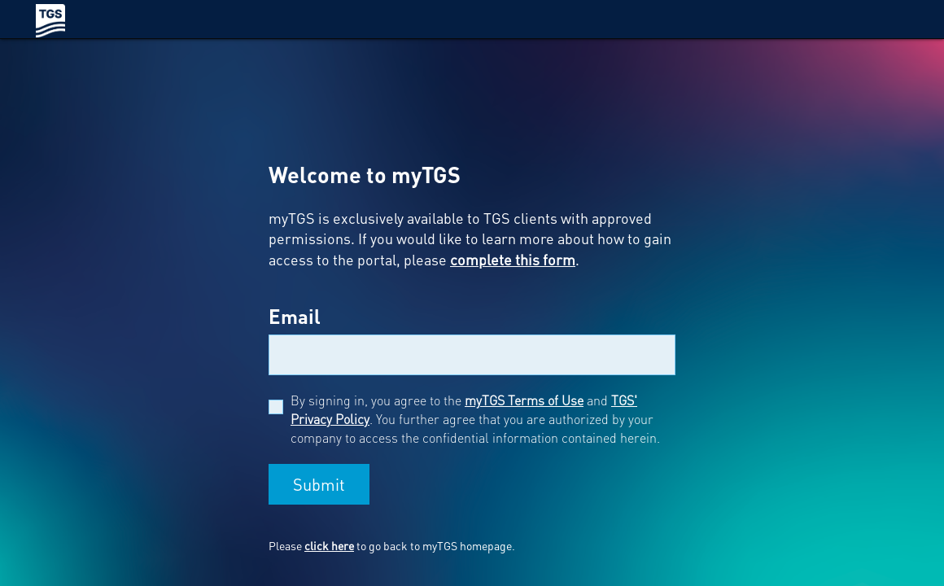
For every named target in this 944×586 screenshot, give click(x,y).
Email (295, 316)
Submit (319, 484)
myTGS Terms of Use (524, 400)
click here (329, 545)
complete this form (512, 259)
